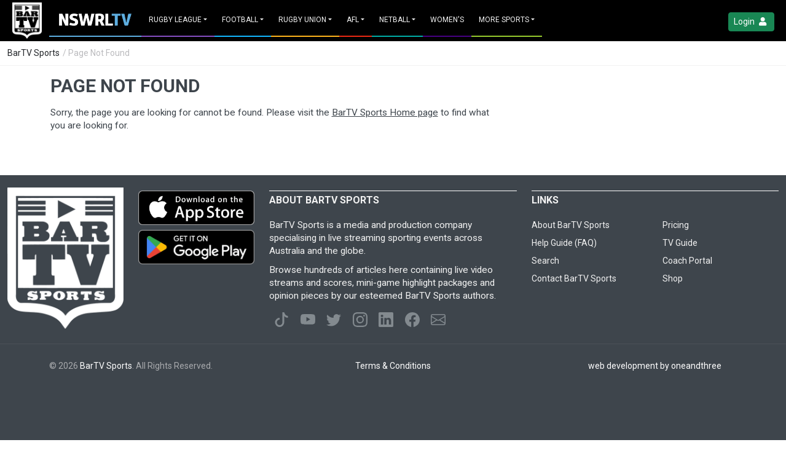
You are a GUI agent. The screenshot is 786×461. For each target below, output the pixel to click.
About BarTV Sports (571, 225)
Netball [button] (394, 19)
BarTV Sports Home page (385, 112)
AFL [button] (353, 19)
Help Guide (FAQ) (564, 243)
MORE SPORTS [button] (504, 19)
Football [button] (240, 19)
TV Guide (680, 243)
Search (545, 261)
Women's (447, 19)
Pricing (675, 225)
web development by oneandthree (654, 366)
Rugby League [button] (175, 19)
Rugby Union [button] (302, 19)
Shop (672, 278)
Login (751, 21)
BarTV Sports (33, 53)
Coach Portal (687, 261)
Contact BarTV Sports (574, 278)
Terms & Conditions (393, 366)
